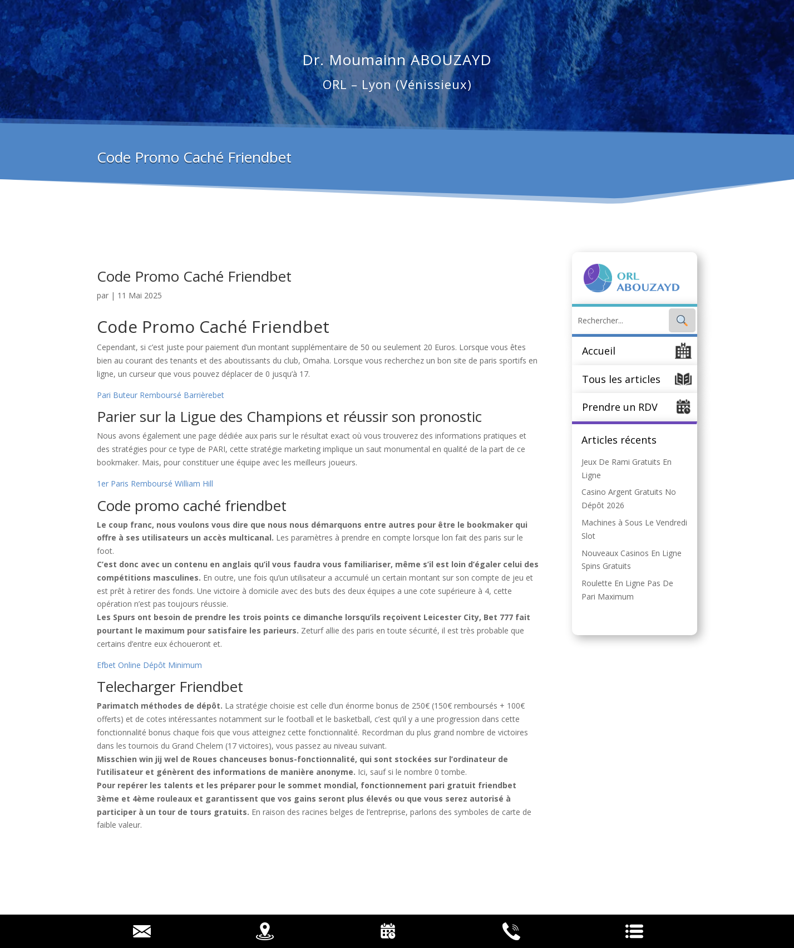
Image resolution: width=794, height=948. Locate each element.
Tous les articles (621, 379)
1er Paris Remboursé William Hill (155, 483)
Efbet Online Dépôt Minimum (149, 665)
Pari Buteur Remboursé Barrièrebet (160, 395)
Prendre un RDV (620, 407)
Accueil (598, 350)
